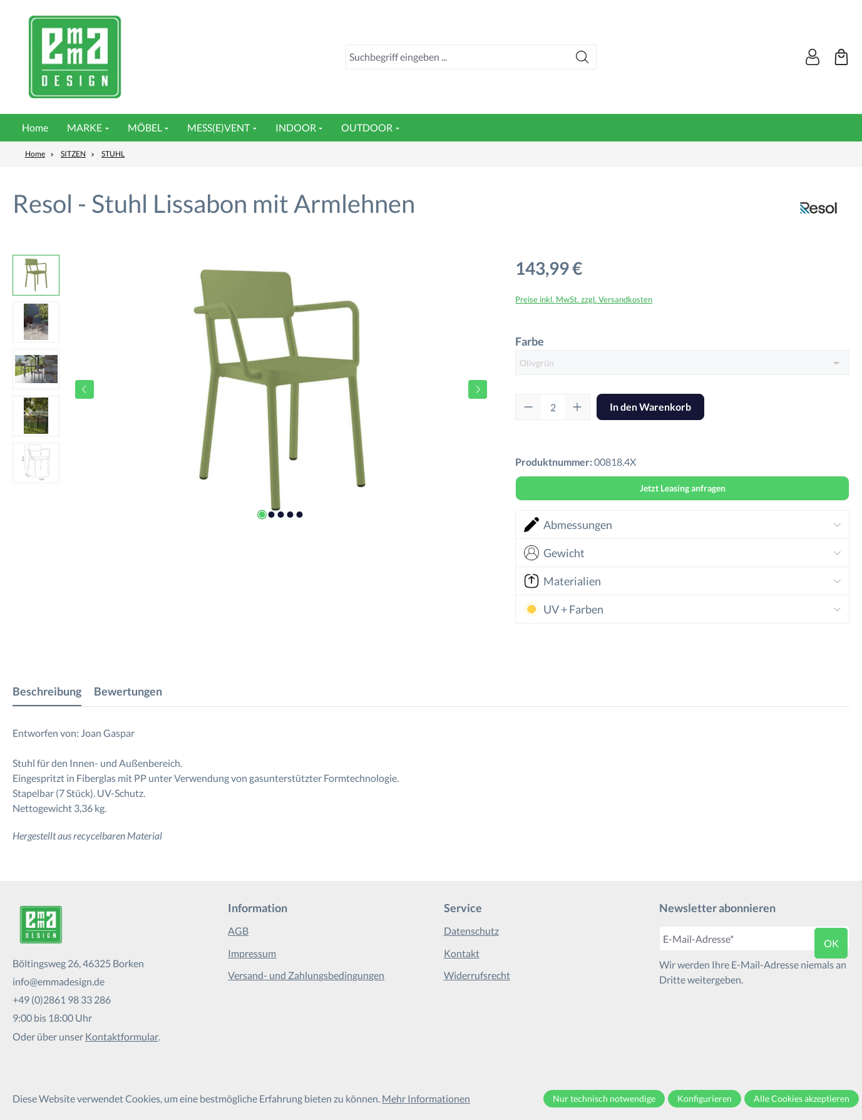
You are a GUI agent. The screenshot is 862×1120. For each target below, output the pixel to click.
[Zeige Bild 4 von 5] (290, 514)
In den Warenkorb (650, 407)
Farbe (529, 340)
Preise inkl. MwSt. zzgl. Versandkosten (583, 299)
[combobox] (457, 56)
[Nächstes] (477, 389)
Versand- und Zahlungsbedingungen (306, 975)
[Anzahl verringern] (528, 406)
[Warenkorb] (841, 57)
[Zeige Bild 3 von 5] (281, 514)
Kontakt (462, 953)
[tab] (47, 691)
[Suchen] (582, 56)
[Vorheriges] (84, 389)
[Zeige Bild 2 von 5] (272, 514)
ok (831, 943)
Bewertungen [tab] (128, 691)
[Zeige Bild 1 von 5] (262, 514)
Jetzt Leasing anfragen (683, 488)
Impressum (252, 953)
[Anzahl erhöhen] (577, 406)
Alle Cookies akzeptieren (801, 1098)
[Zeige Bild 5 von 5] (300, 514)
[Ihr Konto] (812, 57)
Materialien (563, 580)
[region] (251, 389)
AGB (238, 931)
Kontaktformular (121, 1036)
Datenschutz (471, 931)
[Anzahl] (552, 406)
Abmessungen (568, 524)
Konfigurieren (704, 1098)
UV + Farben (564, 609)
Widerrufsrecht (477, 975)
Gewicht (554, 552)
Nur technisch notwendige (604, 1098)
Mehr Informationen (426, 1098)
